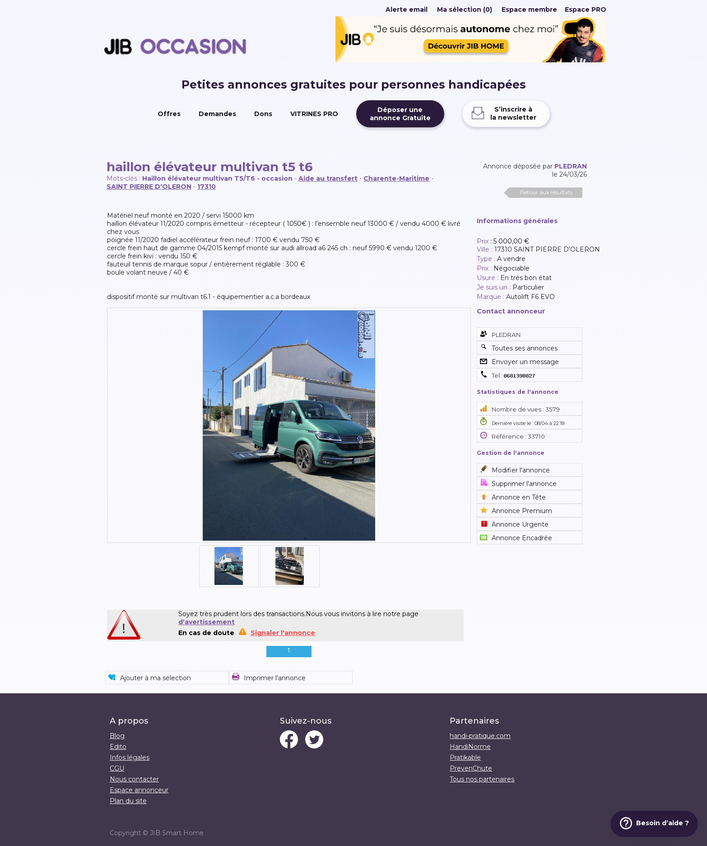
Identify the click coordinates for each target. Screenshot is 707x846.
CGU (117, 768)
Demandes (217, 114)
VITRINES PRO (314, 114)
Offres (169, 114)
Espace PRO (585, 9)
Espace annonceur (139, 790)
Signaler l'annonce (283, 633)
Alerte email (407, 9)
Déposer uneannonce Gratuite (400, 114)
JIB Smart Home (177, 833)
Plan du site (128, 801)
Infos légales (129, 757)
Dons (263, 114)
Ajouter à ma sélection (155, 678)
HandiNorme (470, 747)
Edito (118, 747)
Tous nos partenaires (482, 779)
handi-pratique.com (480, 736)
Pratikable (465, 757)
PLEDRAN (570, 166)
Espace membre (529, 9)
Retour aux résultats (546, 192)
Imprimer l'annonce (275, 678)
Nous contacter (134, 779)
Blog (117, 736)
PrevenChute (471, 768)
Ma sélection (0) (464, 9)
